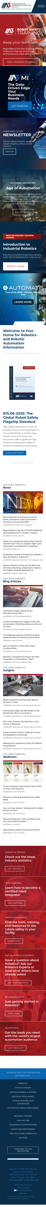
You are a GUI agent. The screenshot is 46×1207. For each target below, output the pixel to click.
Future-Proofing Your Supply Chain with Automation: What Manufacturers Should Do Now (22, 624)
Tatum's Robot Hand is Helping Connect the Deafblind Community (21, 733)
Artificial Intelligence (23, 1096)
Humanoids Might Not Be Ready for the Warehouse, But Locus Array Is (21, 711)
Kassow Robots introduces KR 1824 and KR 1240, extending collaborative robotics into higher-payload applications (22, 567)
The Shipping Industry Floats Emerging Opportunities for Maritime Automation (21, 636)
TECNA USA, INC (18, 536)
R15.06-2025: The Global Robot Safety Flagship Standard (20, 417)
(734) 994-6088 (15, 1180)
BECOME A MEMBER (23, 1116)
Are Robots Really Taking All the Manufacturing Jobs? (18, 612)
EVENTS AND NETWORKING (23, 1129)
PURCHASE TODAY (14, 453)
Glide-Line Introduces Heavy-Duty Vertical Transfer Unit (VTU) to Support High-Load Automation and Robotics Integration (22, 543)
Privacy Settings (23, 1190)
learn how (14, 941)
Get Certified (15, 903)
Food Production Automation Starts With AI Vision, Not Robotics (22, 787)
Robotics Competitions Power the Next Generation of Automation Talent (21, 658)
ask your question (18, 982)
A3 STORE (23, 1138)
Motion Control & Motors (23, 1092)
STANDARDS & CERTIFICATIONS (23, 1125)
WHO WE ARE (23, 1120)
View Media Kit (15, 1048)
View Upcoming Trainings (21, 62)
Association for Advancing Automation (26, 705)
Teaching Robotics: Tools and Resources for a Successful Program (21, 820)
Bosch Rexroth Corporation (22, 525)
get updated (14, 869)
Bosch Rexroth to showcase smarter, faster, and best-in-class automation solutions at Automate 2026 (20, 519)
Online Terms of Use (23, 1185)
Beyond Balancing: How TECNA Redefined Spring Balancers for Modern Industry (22, 531)
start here (13, 1013)
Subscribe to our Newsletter (23, 1150)
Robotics (23, 1083)
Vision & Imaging (23, 1088)
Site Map (23, 1193)
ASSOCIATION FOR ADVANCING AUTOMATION (23, 1074)
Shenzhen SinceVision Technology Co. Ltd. (27, 560)
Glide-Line (16, 549)
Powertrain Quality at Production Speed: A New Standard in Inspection (22, 555)
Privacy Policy (23, 1188)
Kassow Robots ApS (19, 573)
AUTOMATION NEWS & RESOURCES (23, 1108)
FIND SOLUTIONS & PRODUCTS (23, 1133)
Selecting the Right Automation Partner (21, 830)
